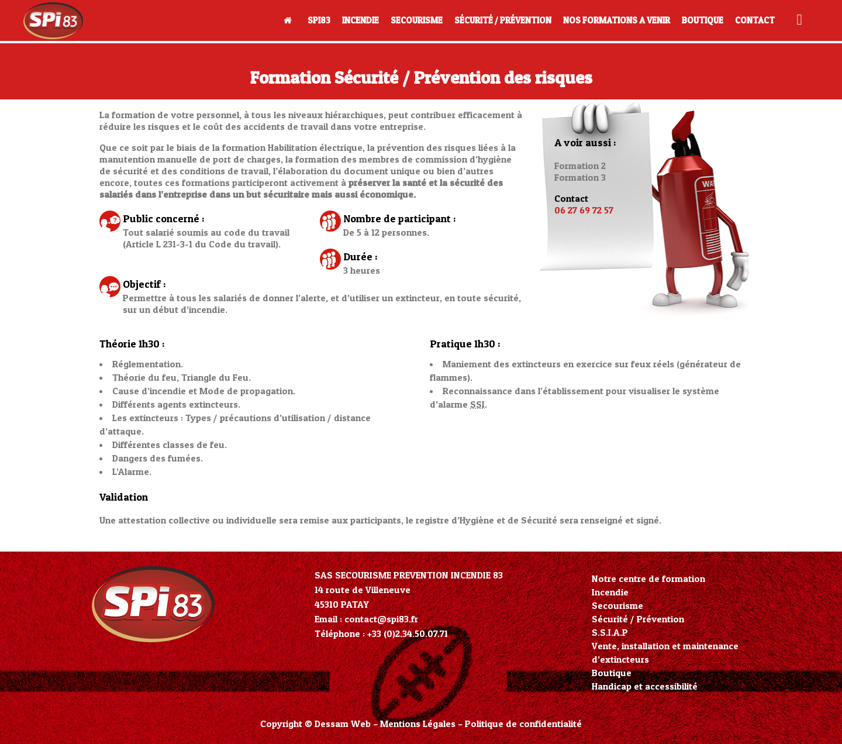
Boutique (612, 672)
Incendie (610, 592)
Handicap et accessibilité (645, 686)
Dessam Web (343, 723)
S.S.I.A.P (610, 632)
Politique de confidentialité (523, 723)
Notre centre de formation (648, 578)
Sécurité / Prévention (638, 619)
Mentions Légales (417, 723)
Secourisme (617, 605)
